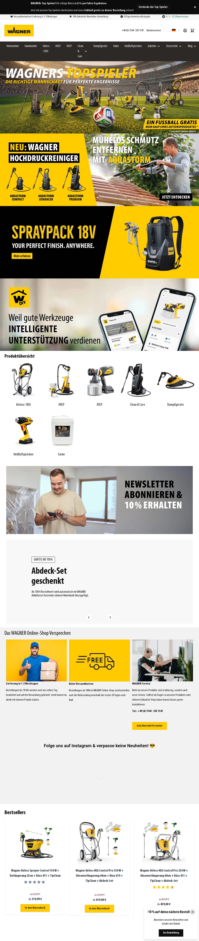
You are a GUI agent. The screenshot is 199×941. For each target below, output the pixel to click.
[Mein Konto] (185, 30)
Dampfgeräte (100, 46)
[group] (35, 736)
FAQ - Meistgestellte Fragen (146, 835)
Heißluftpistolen (133, 46)
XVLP (69, 46)
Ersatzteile (172, 46)
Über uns (137, 859)
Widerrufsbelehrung (142, 854)
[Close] (193, 912)
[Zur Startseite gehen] (19, 30)
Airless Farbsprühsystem (144, 890)
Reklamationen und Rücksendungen (150, 850)
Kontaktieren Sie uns (86, 865)
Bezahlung (138, 840)
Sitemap (136, 869)
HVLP (58, 46)
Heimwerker (13, 46)
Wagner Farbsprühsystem (145, 895)
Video (135, 864)
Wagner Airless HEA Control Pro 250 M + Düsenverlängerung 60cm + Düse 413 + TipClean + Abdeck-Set (164, 729)
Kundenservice (141, 823)
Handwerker (31, 46)
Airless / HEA (46, 48)
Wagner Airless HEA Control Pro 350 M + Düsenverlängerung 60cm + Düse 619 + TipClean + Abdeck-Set (99, 729)
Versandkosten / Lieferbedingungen (150, 845)
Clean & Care (80, 51)
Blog (190, 46)
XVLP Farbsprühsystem (143, 904)
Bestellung (138, 831)
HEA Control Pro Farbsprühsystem (149, 899)
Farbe (116, 46)
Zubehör (152, 46)
